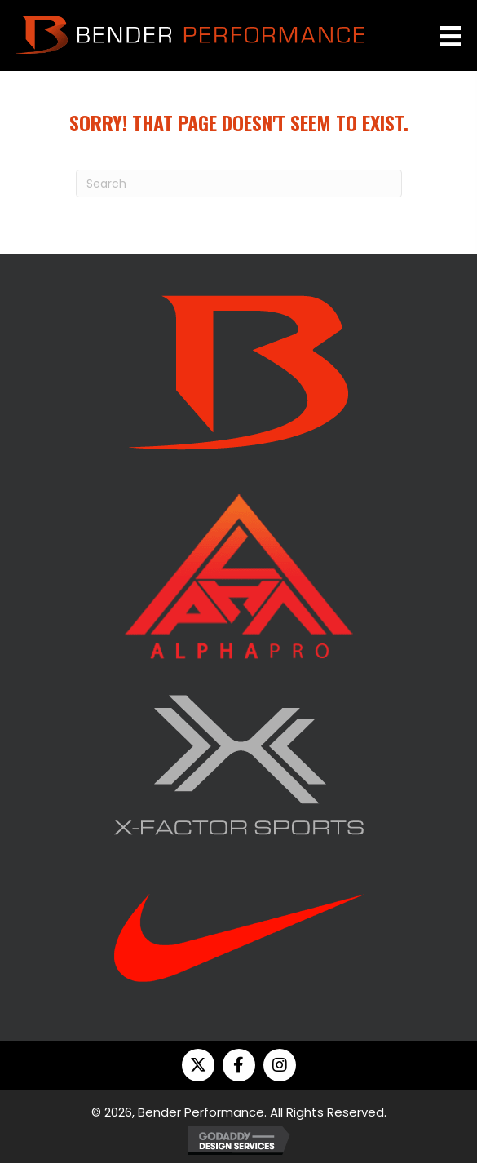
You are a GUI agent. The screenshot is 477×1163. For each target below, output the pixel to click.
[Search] (239, 183)
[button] (198, 1065)
